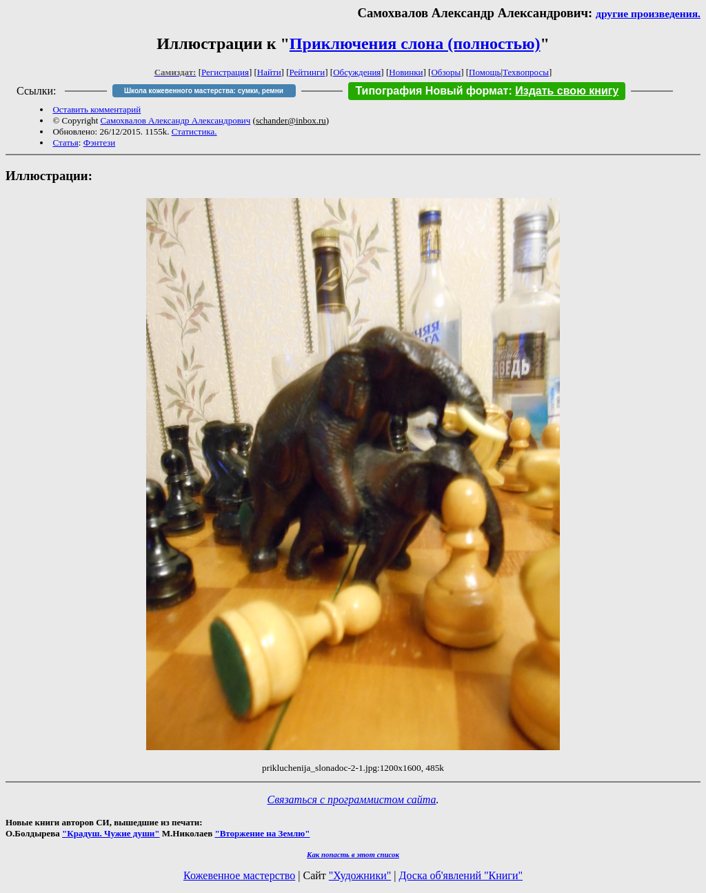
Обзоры (446, 72)
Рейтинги (307, 72)
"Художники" (360, 875)
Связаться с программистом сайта (352, 799)
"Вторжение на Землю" (262, 833)
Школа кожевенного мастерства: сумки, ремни (203, 91)
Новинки (406, 72)
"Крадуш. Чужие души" (111, 833)
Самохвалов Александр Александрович (176, 120)
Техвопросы (526, 72)
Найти (269, 72)
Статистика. (194, 131)
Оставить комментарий (96, 109)
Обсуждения (357, 72)
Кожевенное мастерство (239, 875)
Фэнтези (99, 142)
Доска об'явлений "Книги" (461, 875)
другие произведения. (648, 13)
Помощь (485, 72)
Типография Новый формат (431, 91)
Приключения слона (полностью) (415, 43)
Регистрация (225, 72)
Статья (65, 142)
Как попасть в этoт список (353, 854)
